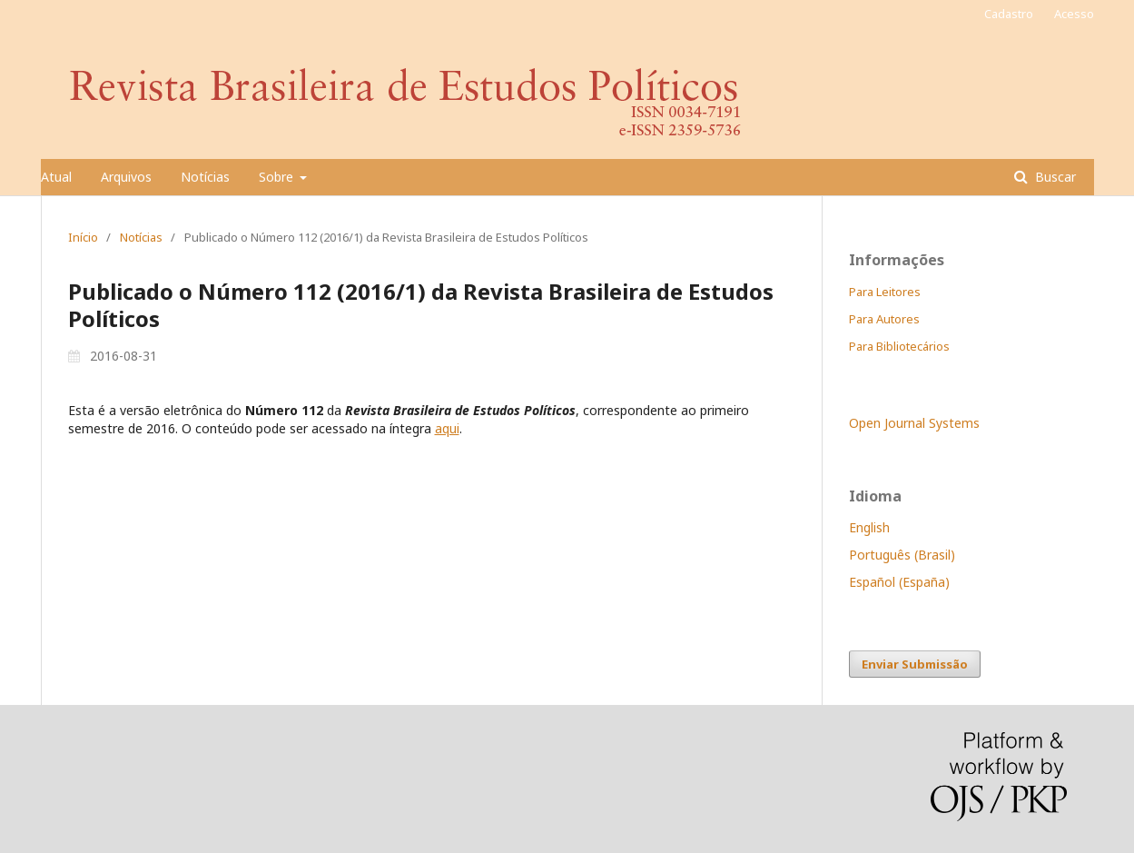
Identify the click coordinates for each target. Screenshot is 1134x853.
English (869, 527)
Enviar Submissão (915, 664)
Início (83, 237)
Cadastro (1008, 13)
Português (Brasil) (902, 554)
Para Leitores (885, 291)
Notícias (205, 176)
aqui (447, 428)
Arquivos (126, 176)
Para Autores (884, 319)
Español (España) (899, 581)
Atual (56, 176)
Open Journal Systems (914, 422)
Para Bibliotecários (899, 346)
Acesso (1074, 13)
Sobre (278, 176)
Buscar (1053, 176)
